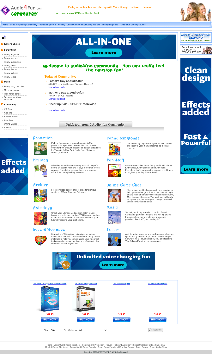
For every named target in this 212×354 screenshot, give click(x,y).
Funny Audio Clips (158, 347)
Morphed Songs (126, 347)
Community (31, 25)
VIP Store (8, 109)
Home (5, 25)
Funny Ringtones (110, 25)
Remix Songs (142, 347)
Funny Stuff (125, 25)
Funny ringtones (11, 54)
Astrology (8, 120)
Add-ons (96, 25)
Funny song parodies (14, 86)
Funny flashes (10, 69)
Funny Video (10, 77)
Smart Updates (140, 345)
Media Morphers (17, 25)
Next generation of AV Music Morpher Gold (77, 13)
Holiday (61, 25)
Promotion (43, 25)
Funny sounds (10, 58)
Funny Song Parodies (108, 347)
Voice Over (59, 345)
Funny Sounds (138, 25)
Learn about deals (56, 87)
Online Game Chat (75, 25)
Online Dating (10, 124)
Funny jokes (9, 65)
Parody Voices (11, 116)
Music (88, 25)
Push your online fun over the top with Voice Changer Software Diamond (110, 7)
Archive (7, 127)
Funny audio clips (12, 62)
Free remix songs (12, 94)
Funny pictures (11, 73)
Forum (53, 25)
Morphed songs (11, 90)
